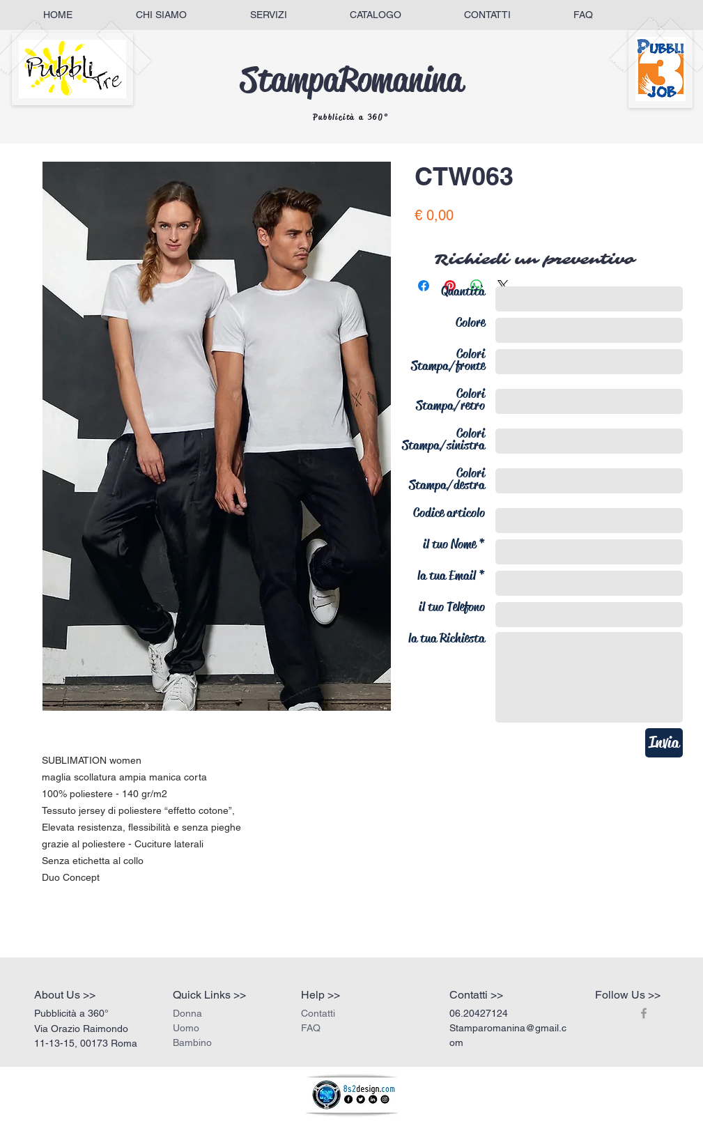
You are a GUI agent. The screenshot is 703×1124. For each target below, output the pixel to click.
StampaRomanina (351, 79)
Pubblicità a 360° (351, 117)
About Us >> (64, 994)
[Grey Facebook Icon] (644, 1013)
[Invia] (664, 742)
